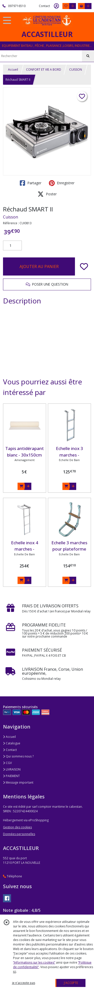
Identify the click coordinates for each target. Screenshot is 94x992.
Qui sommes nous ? (18, 756)
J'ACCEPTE (71, 983)
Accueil (13, 69)
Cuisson (10, 217)
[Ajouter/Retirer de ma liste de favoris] (84, 266)
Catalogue (11, 743)
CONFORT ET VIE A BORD (43, 69)
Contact (44, 6)
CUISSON (75, 69)
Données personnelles (19, 834)
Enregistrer (61, 183)
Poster (47, 194)
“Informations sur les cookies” (34, 962)
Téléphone (12, 876)
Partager (30, 183)
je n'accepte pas (23, 983)
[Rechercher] (88, 56)
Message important (18, 782)
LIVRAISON (12, 769)
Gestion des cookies (17, 827)
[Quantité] (12, 246)
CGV (7, 763)
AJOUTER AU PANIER (39, 266)
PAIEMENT (11, 776)
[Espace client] (56, 6)
